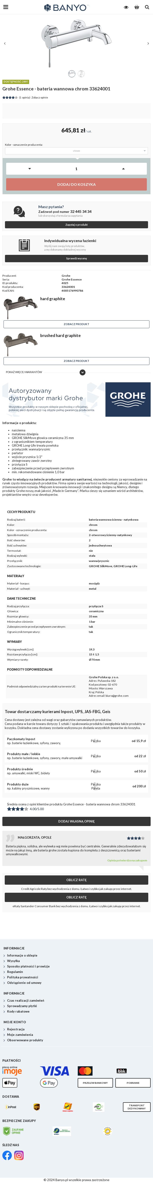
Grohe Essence (72, 279)
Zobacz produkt (76, 324)
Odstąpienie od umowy (24, 983)
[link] (7, 1156)
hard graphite (52, 298)
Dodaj (76, 184)
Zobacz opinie (25, 98)
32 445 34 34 (80, 211)
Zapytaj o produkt (76, 224)
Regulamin (15, 972)
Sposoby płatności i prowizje (28, 966)
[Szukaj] (147, 7)
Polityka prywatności (22, 977)
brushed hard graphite (60, 335)
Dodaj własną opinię (76, 821)
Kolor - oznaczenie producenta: (24, 144)
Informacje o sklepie (22, 955)
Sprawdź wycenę (76, 258)
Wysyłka (13, 961)
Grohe (66, 275)
